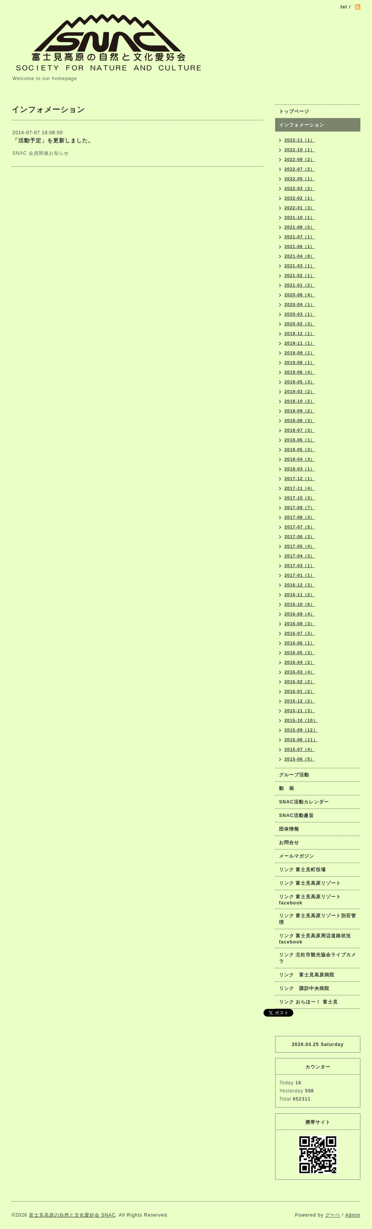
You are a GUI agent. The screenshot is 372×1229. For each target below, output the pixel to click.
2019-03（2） (299, 391)
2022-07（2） (299, 169)
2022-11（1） (299, 140)
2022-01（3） (299, 207)
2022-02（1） (299, 198)
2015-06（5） (299, 759)
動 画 (289, 788)
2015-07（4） (299, 749)
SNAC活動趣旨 (296, 815)
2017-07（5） (299, 527)
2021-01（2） (299, 285)
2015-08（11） (301, 739)
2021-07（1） (299, 236)
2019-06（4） (299, 372)
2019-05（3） (299, 381)
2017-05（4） (299, 546)
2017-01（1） (299, 575)
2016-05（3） (299, 652)
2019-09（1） (299, 352)
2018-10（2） (299, 401)
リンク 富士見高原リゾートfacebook (310, 900)
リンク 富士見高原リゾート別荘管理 (317, 919)
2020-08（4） (299, 294)
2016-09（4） (299, 614)
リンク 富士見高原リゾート (310, 883)
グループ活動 (294, 775)
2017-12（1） (299, 478)
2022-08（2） (299, 159)
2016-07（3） (299, 633)
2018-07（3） (299, 430)
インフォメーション (301, 125)
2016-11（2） (299, 594)
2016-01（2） (299, 691)
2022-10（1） (299, 149)
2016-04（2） (299, 662)
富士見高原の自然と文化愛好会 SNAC (72, 1215)
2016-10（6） (299, 604)
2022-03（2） (299, 188)
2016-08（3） (299, 623)
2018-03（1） (299, 469)
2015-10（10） (301, 720)
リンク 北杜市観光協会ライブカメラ (317, 958)
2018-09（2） (299, 411)
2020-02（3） (299, 323)
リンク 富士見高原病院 (306, 975)
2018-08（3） (299, 420)
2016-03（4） (299, 672)
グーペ (332, 1215)
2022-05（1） (299, 178)
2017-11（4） (299, 488)
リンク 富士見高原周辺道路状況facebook (315, 939)
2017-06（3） (299, 536)
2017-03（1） (299, 565)
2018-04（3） (299, 459)
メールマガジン (296, 856)
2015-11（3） (299, 710)
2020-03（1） (299, 314)
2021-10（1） (299, 217)
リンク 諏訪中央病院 (304, 988)
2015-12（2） (299, 701)
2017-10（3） (299, 498)
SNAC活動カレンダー (304, 802)
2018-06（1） (299, 440)
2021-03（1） (299, 265)
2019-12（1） (299, 333)
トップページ (294, 111)
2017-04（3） (299, 556)
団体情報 (289, 829)
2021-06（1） (299, 246)
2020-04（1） (299, 304)
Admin (352, 1215)
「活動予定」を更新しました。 (53, 140)
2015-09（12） (301, 730)
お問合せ (289, 842)
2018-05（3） (299, 449)
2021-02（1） (299, 275)
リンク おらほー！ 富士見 (308, 1002)
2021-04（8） (299, 256)
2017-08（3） (299, 517)
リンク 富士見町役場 (302, 869)
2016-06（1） (299, 643)
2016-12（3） (299, 585)
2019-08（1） (299, 362)
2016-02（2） (299, 681)
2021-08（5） (299, 227)
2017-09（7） (299, 507)
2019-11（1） (299, 343)
